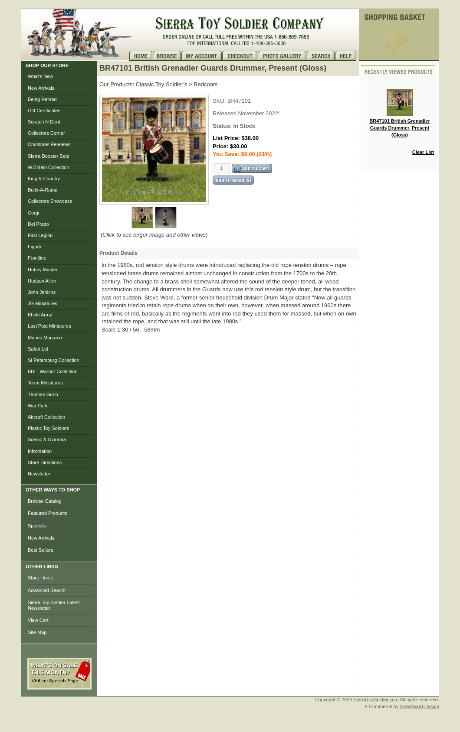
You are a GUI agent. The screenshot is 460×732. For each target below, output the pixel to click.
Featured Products (47, 513)
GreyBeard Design (420, 706)
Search (321, 56)
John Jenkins (42, 292)
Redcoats (205, 84)
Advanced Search (47, 590)
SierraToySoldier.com (376, 699)
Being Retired (42, 99)
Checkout (240, 56)
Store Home (40, 577)
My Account (201, 56)
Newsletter (39, 473)
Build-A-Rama (42, 189)
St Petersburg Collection (53, 360)
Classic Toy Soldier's (161, 84)
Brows (167, 56)
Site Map (37, 632)
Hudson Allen (42, 280)
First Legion (40, 235)
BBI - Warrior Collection (53, 371)
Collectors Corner (46, 133)
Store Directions (45, 462)
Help (346, 56)
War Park (37, 405)
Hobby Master (42, 269)
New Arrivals (41, 88)
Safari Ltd (38, 348)
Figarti (34, 246)
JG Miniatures (42, 303)
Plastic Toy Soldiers (48, 428)
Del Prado (38, 224)
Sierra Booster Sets (48, 156)
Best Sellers (40, 550)
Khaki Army (40, 314)
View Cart (38, 620)
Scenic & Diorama (47, 439)
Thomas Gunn (43, 394)
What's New (40, 76)
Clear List (423, 152)
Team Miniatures (45, 382)
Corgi (33, 212)
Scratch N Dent (44, 121)
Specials (37, 525)
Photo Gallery (282, 56)
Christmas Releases (49, 144)
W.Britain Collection (48, 167)
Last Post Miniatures (49, 326)
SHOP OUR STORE (47, 65)
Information (40, 451)
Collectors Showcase (50, 201)
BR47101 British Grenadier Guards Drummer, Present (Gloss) (399, 113)
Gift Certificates (44, 110)
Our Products (116, 84)
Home (141, 56)
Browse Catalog (45, 501)
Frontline (37, 257)
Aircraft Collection (46, 417)
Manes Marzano (45, 337)
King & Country (44, 178)
